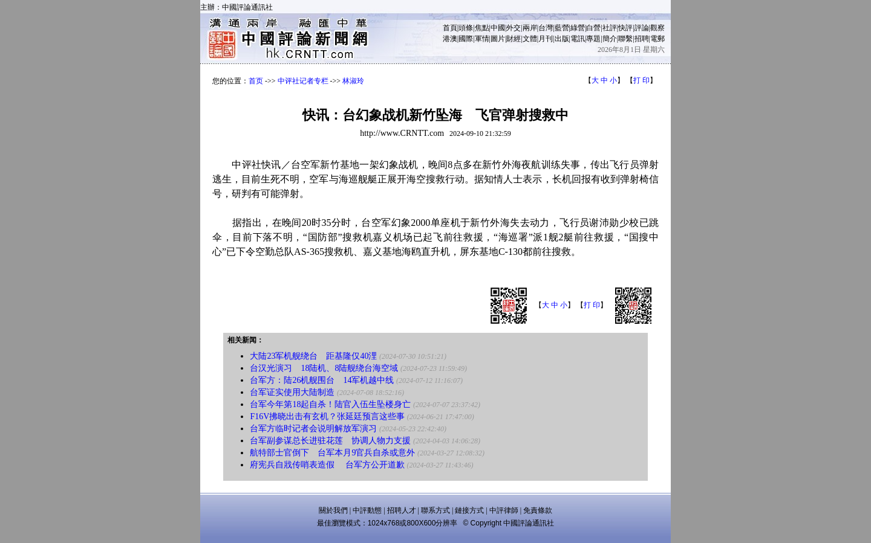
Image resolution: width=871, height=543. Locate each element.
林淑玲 (353, 81)
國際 (465, 38)
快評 (625, 28)
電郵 (657, 38)
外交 (513, 28)
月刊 (545, 38)
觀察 (657, 28)
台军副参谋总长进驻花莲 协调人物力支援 (330, 440)
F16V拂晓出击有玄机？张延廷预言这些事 (327, 416)
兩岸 (530, 28)
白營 (593, 28)
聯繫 (625, 38)
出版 (562, 38)
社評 (609, 28)
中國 (498, 28)
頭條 (465, 28)
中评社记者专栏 (303, 81)
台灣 (545, 28)
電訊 (577, 38)
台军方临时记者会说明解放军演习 (314, 428)
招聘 (641, 38)
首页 (256, 81)
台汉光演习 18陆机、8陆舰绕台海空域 (324, 368)
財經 (513, 38)
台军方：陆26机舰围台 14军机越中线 (322, 380)
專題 (593, 38)
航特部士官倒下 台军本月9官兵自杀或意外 (332, 452)
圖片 (498, 38)
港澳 (450, 38)
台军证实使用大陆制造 (292, 392)
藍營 (562, 28)
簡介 (609, 38)
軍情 (482, 38)
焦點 (482, 28)
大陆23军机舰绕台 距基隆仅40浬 (313, 356)
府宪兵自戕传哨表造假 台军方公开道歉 (327, 464)
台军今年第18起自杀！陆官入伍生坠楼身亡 (330, 404)
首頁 (450, 28)
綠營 (577, 28)
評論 (641, 28)
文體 (530, 38)
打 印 (641, 80)
